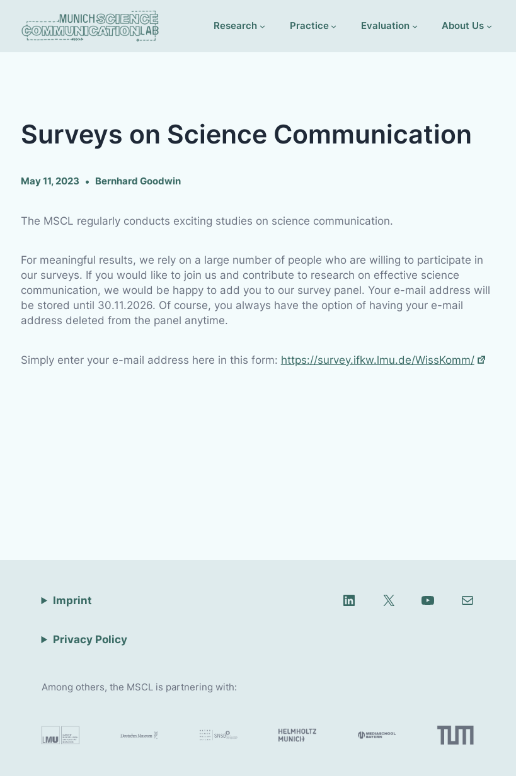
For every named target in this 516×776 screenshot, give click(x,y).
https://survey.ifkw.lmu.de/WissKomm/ (384, 359)
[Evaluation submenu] (389, 26)
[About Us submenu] (467, 26)
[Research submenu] (239, 26)
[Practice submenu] (313, 26)
